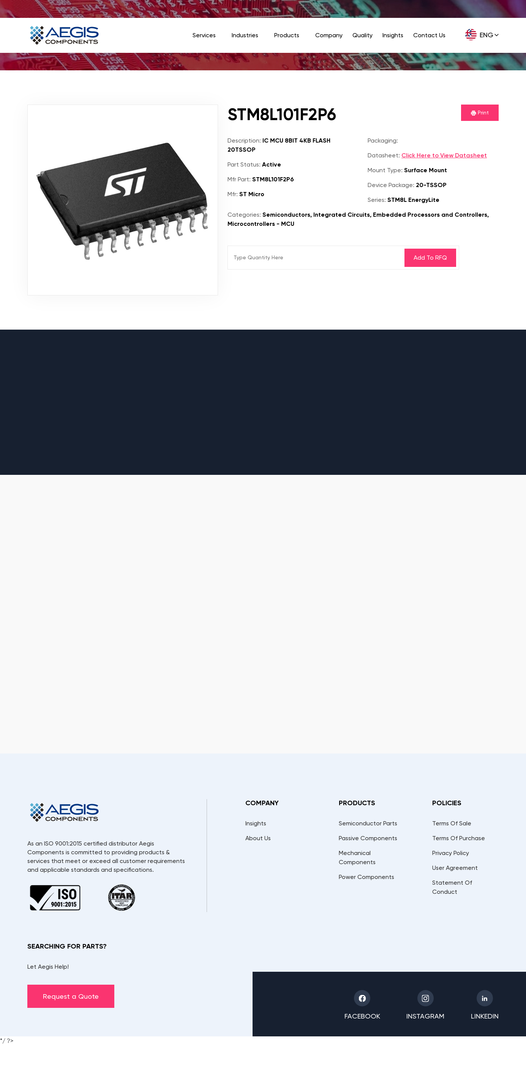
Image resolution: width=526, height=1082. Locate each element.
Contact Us (429, 35)
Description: (244, 140)
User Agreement (455, 867)
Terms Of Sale (451, 823)
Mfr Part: (239, 179)
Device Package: (391, 185)
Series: (377, 199)
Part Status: (244, 164)
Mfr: (232, 194)
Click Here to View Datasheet (444, 155)
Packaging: (383, 140)
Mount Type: (385, 170)
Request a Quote (71, 996)
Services (204, 35)
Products (286, 35)
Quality (362, 35)
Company (329, 35)
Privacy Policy (450, 853)
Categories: (244, 214)
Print (480, 112)
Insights (392, 35)
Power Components (366, 877)
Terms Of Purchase (458, 838)
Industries (245, 35)
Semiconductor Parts (368, 823)
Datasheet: (384, 155)
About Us (258, 838)
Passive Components (368, 838)
